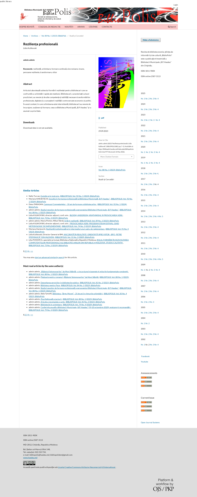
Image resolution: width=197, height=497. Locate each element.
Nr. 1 (143, 98)
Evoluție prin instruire (50, 196)
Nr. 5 (161, 216)
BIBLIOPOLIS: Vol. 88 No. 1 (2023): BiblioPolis (48, 274)
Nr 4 (156, 173)
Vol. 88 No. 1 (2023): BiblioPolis (53, 36)
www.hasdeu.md (30, 457)
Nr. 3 (152, 98)
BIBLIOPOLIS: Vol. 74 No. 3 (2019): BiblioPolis (48, 218)
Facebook (145, 356)
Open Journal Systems (150, 422)
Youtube (144, 361)
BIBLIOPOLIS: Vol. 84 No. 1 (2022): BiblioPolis (80, 285)
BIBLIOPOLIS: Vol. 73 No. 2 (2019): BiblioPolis (48, 245)
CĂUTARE (93, 27)
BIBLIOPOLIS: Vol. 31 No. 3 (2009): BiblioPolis (74, 237)
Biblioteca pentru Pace (50, 285)
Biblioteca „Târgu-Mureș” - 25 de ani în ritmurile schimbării (78, 293)
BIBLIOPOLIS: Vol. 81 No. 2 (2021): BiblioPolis (99, 282)
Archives (34, 36)
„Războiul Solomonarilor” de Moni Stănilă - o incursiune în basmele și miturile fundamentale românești (84, 271)
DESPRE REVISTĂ (26, 27)
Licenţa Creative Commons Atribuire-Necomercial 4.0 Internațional (87, 467)
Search (172, 27)
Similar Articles (31, 190)
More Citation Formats (109, 157)
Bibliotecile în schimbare (51, 304)
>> (32, 251)
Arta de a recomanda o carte (53, 302)
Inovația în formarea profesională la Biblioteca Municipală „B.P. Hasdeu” (79, 199)
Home (25, 36)
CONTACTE (107, 27)
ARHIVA (81, 27)
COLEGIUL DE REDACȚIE (49, 27)
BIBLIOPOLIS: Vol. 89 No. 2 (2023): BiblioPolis (99, 221)
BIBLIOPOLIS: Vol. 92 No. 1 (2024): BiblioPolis (79, 196)
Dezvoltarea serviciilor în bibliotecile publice (60, 282)
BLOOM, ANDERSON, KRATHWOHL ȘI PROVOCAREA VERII (96, 215)
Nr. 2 (147, 98)
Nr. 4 (156, 98)
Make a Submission (151, 40)
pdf (102, 118)
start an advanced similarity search (49, 257)
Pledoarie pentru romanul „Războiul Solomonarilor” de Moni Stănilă (70, 277)
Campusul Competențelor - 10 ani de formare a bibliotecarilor (70, 204)
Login (176, 5)
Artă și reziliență (71, 221)
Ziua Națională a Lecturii (51, 299)
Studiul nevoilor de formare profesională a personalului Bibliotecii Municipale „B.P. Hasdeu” (80, 210)
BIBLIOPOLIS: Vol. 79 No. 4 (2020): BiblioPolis (82, 304)
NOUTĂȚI (69, 27)
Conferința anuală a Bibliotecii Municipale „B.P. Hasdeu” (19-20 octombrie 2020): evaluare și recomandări (86, 307)
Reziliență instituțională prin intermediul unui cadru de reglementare (75, 229)
